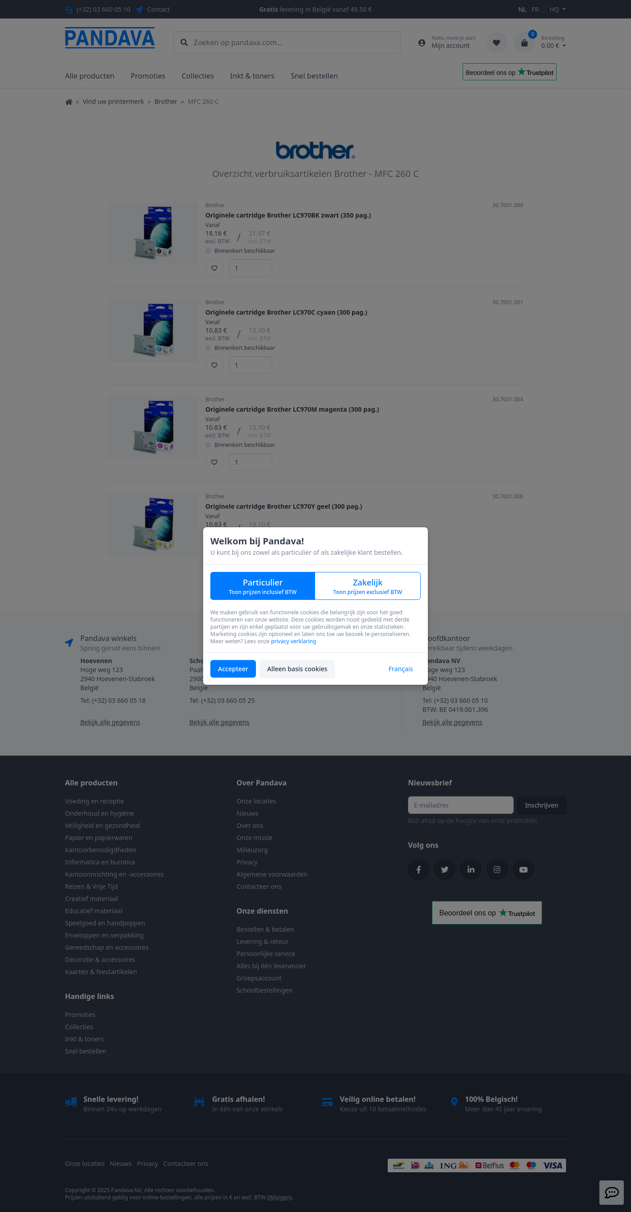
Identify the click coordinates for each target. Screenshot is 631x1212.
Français (401, 668)
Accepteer (233, 668)
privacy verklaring (293, 641)
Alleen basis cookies (297, 668)
